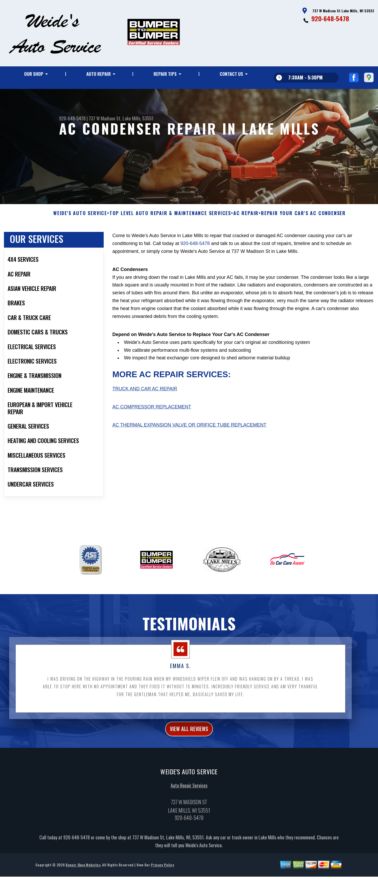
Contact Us (231, 74)
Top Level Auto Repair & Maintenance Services (170, 229)
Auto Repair (98, 74)
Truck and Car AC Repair (144, 404)
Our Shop (33, 74)
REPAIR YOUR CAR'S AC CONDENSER (303, 229)
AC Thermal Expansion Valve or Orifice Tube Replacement (189, 440)
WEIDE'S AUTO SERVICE (80, 229)
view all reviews (189, 745)
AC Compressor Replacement (151, 422)
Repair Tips (165, 74)
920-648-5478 (330, 18)
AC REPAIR (246, 229)
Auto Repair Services (189, 803)
